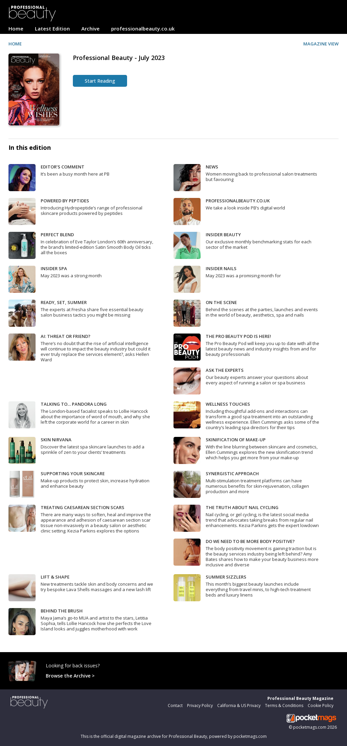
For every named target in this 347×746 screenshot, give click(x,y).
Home (15, 28)
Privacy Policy (200, 705)
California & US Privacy (239, 705)
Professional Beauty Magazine (300, 698)
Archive (90, 28)
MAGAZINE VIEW (321, 44)
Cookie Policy (320, 705)
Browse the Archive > (70, 675)
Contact (175, 705)
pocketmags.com (309, 727)
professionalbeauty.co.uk (143, 28)
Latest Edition (52, 28)
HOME (15, 44)
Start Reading (100, 81)
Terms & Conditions (284, 705)
